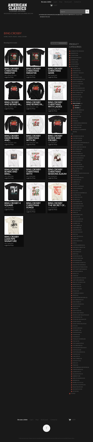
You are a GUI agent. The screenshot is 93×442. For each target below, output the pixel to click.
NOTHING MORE (77, 271)
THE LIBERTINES (77, 345)
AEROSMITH (76, 77)
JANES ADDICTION (77, 206)
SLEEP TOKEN (76, 310)
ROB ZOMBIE (76, 302)
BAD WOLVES (76, 94)
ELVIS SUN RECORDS (78, 155)
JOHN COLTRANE (77, 219)
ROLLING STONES (77, 304)
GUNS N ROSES (76, 188)
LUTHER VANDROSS (78, 245)
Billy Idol (75, 99)
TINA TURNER (76, 358)
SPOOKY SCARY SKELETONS (80, 315)
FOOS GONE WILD (77, 177)
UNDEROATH (76, 371)
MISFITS (75, 254)
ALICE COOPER (76, 81)
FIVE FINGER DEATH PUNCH (80, 173)
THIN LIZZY (75, 356)
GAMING (51, 14)
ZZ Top (74, 391)
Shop (60, 2)
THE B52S (75, 334)
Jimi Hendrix (76, 214)
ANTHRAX (75, 86)
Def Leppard (76, 149)
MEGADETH (76, 249)
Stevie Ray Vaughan (78, 319)
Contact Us (77, 2)
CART (49, 5)
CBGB (74, 120)
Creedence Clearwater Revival (79, 130)
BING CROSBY (76, 103)
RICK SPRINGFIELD (77, 299)
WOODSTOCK (76, 389)
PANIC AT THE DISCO (78, 282)
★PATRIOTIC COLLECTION (75, 14)
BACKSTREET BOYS (77, 90)
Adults (77, 105)
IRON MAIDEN (76, 201)
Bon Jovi (75, 114)
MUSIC (44, 14)
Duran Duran (76, 153)
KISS (74, 234)
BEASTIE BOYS (76, 97)
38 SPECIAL (75, 68)
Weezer (75, 380)
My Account (68, 2)
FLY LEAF (75, 175)
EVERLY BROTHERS (77, 166)
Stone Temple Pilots (78, 323)
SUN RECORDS (76, 328)
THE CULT (75, 341)
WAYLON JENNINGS (78, 378)
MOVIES (41, 14)
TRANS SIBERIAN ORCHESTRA (80, 367)
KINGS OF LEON (77, 232)
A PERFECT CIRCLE (77, 73)
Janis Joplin (76, 208)
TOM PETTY (76, 360)
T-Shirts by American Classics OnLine (27, 438)
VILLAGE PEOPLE (77, 373)
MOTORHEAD (76, 260)
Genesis (75, 184)
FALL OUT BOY (76, 168)
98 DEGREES (76, 70)
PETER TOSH (76, 286)
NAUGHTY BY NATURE (78, 264)
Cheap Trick (76, 125)
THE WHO (75, 354)
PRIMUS (75, 295)
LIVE (74, 243)
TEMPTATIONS (76, 332)
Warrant (75, 376)
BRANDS (60, 14)
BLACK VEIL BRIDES (77, 110)
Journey (75, 223)
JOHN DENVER (76, 221)
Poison (75, 291)
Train (74, 365)
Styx (74, 326)
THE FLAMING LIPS (77, 343)
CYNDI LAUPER (76, 140)
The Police (76, 349)
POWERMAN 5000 (77, 293)
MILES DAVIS (76, 251)
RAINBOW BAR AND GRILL (79, 297)
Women (77, 107)
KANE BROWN (76, 230)
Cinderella (76, 127)
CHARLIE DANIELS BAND (79, 123)
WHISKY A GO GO (77, 382)
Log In (55, 2)
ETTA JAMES (76, 162)
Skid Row (75, 306)
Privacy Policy (71, 438)
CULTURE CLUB (77, 138)
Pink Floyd (76, 288)
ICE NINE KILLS (76, 197)
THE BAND (75, 336)
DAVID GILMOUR (77, 144)
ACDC (74, 75)
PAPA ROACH (76, 284)
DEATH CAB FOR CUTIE (78, 147)
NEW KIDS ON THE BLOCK (79, 267)
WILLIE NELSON (77, 387)
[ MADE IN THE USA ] (76, 51)
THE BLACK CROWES (78, 339)
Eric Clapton (76, 160)
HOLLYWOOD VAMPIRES (79, 192)
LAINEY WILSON (77, 236)
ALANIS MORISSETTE (78, 79)
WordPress (48, 438)
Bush (74, 118)
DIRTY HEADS (76, 151)
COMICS (56, 14)
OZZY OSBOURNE (77, 280)
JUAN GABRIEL (76, 225)
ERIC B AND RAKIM (77, 158)
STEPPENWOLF (77, 317)
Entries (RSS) (55, 438)
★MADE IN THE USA (45, 16)
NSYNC (74, 273)
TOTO (74, 363)
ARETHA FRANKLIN (77, 88)
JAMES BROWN (77, 203)
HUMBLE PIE (76, 195)
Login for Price (9, 77)
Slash (74, 308)
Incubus (75, 199)
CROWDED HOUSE (77, 136)
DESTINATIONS (65, 14)
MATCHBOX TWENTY (78, 247)
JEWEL (74, 212)
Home (6, 36)
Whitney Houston (78, 384)
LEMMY (75, 238)
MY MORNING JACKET (78, 262)
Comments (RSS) (64, 438)
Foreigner (76, 179)
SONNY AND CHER (77, 312)
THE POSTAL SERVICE (78, 352)
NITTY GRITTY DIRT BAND (79, 269)
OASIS (74, 275)
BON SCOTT (76, 116)
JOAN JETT (75, 216)
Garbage (75, 182)
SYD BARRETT (76, 330)
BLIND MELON (76, 112)
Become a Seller (46, 2)
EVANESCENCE (76, 164)
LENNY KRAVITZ (77, 240)
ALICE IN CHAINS (77, 83)
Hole (74, 190)
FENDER (75, 171)
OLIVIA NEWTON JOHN (78, 278)
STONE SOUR (76, 321)
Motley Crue (76, 258)
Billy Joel (75, 101)
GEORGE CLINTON (77, 186)
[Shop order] (58, 43)
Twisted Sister (77, 369)
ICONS (47, 14)
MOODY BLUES (76, 256)
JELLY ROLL (75, 210)
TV (53, 14)
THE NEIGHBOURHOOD (79, 347)
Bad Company (77, 92)
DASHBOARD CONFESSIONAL (80, 142)
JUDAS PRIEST (76, 227)
